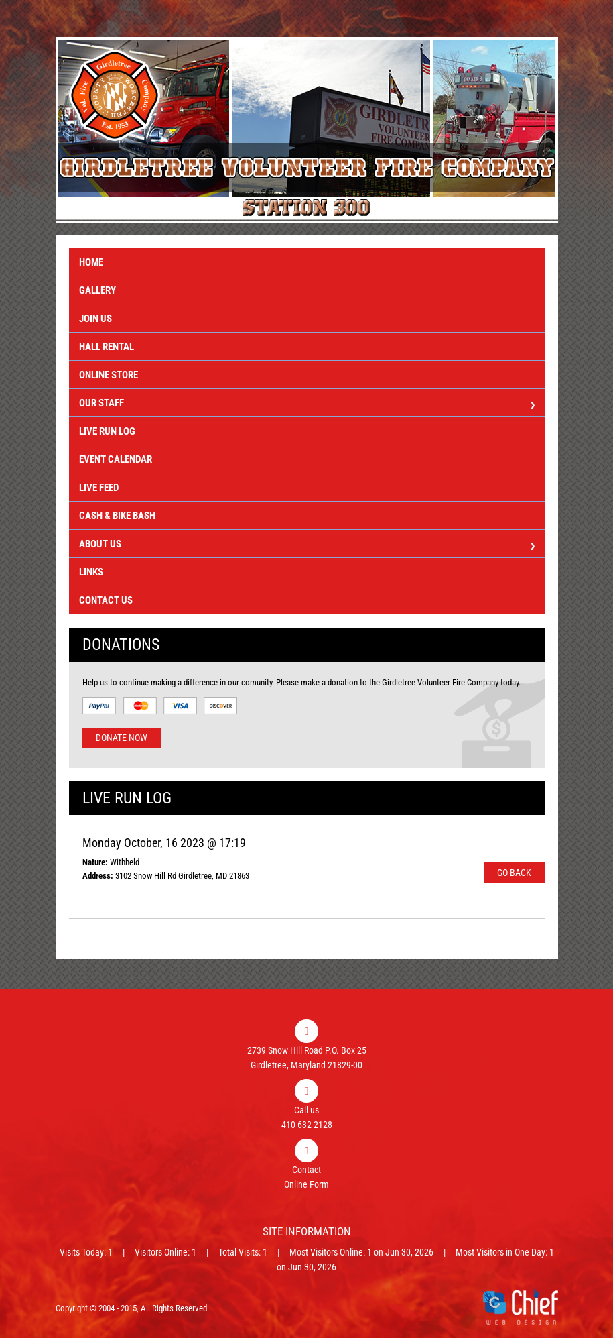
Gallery (97, 290)
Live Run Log (107, 431)
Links (91, 572)
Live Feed (99, 488)
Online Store (108, 375)
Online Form (306, 1184)
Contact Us (106, 600)
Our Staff (307, 404)
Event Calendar (115, 459)
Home (91, 262)
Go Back (514, 872)
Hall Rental (106, 347)
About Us (307, 545)
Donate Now (121, 737)
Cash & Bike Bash (117, 516)
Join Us (95, 319)
